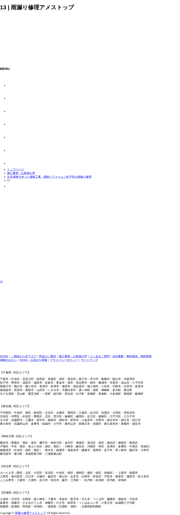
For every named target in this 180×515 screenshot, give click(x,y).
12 (1, 281)
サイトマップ (89, 359)
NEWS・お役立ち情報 (33, 359)
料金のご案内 (47, 356)
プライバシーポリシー (64, 359)
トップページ (15, 169)
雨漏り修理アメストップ (30, 512)
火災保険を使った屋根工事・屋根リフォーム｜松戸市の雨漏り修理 (49, 176)
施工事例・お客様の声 (21, 173)
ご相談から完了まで (23, 356)
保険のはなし (8, 359)
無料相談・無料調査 (139, 356)
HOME (4, 356)
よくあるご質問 (100, 356)
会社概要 (118, 356)
